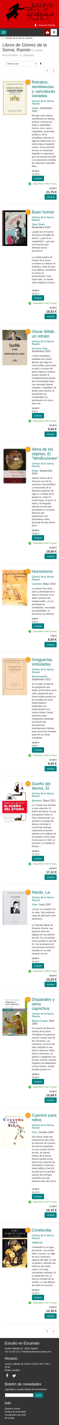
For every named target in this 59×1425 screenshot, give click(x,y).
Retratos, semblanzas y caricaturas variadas (43, 89)
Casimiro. (37, 583)
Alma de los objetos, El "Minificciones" (45, 454)
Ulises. (35, 108)
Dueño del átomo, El (41, 786)
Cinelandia (41, 1230)
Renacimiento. (40, 676)
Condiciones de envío (15, 1415)
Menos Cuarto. (40, 1021)
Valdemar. (37, 1242)
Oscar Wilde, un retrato (43, 333)
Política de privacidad (15, 1411)
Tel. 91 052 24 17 (13, 1351)
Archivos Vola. (40, 348)
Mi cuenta (9, 1418)
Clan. (35, 1132)
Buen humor (43, 212)
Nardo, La (41, 892)
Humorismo (42, 571)
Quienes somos (12, 1408)
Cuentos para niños (44, 1117)
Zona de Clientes (47, 25)
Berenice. (37, 800)
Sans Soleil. (38, 224)
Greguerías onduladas (42, 662)
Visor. (35, 904)
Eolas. (35, 470)
